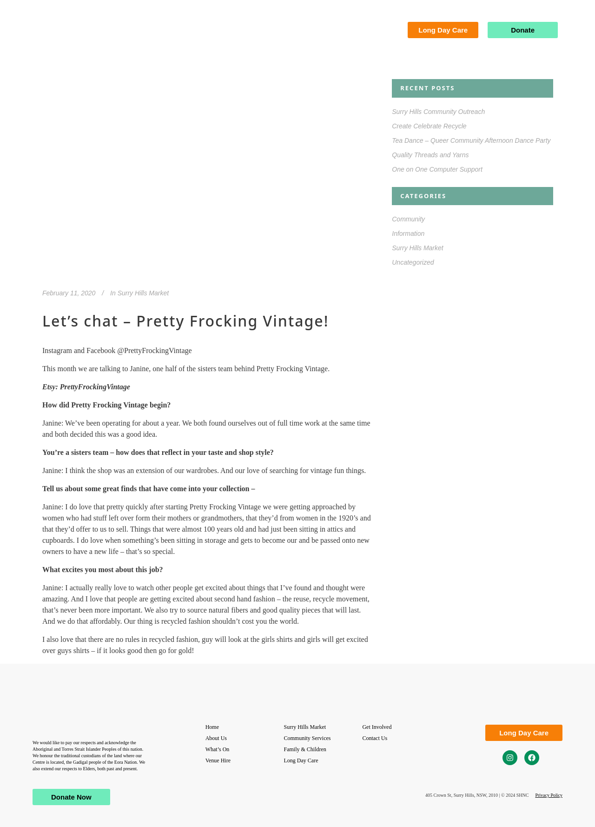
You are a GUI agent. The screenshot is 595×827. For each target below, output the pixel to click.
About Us (216, 738)
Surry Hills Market (143, 293)
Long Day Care (301, 760)
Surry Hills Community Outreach (438, 111)
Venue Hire (218, 760)
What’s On (217, 749)
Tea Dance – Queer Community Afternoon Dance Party (472, 140)
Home (212, 727)
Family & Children (305, 749)
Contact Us (374, 738)
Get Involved (376, 727)
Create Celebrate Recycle (429, 126)
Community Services (307, 738)
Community (408, 219)
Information (408, 233)
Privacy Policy (548, 795)
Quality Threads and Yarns (430, 155)
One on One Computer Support (437, 169)
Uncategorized (413, 262)
